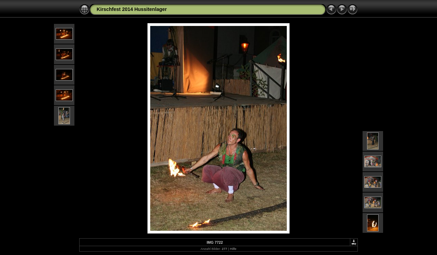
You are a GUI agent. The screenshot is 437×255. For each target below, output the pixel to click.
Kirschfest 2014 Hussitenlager (132, 9)
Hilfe (233, 249)
